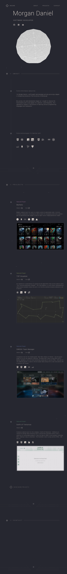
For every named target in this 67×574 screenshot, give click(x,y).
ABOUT (36, 5)
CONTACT (57, 5)
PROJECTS (45, 5)
